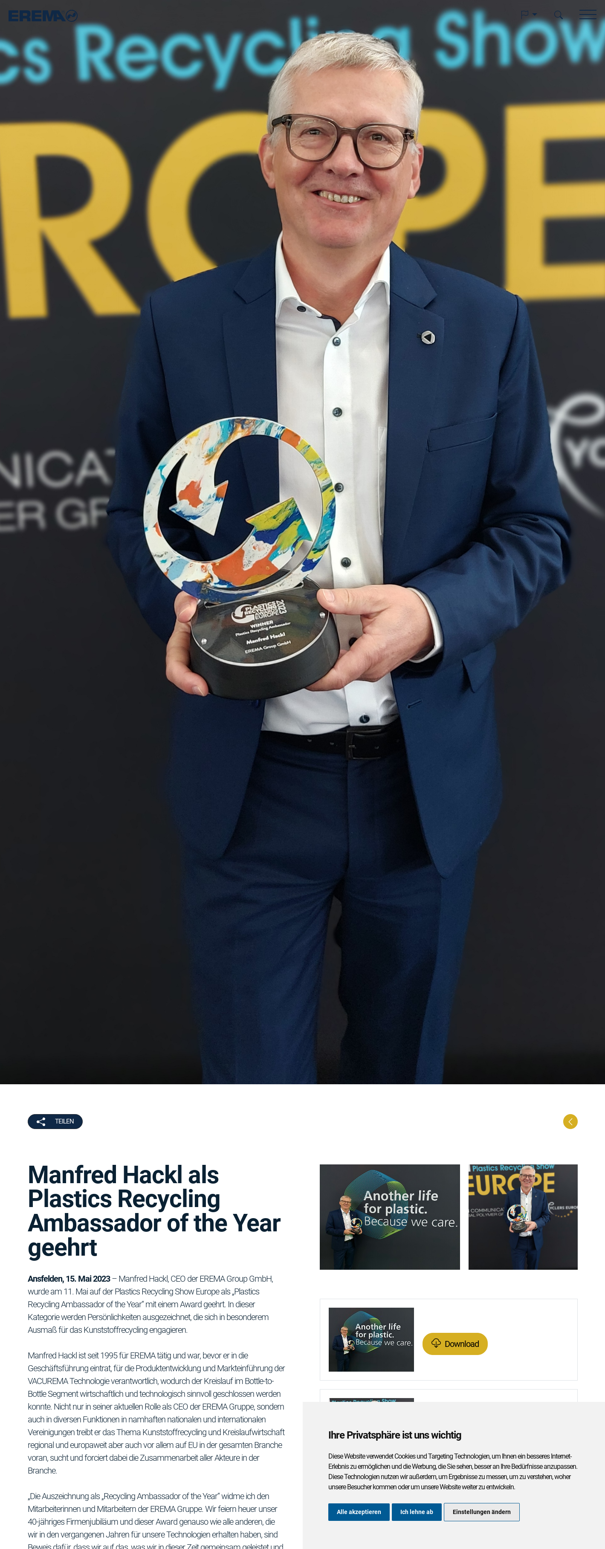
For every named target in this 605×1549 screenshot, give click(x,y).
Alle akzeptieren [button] (359, 1511)
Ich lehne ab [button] (416, 1511)
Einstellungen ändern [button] (482, 1511)
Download (462, 1344)
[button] (528, 15)
